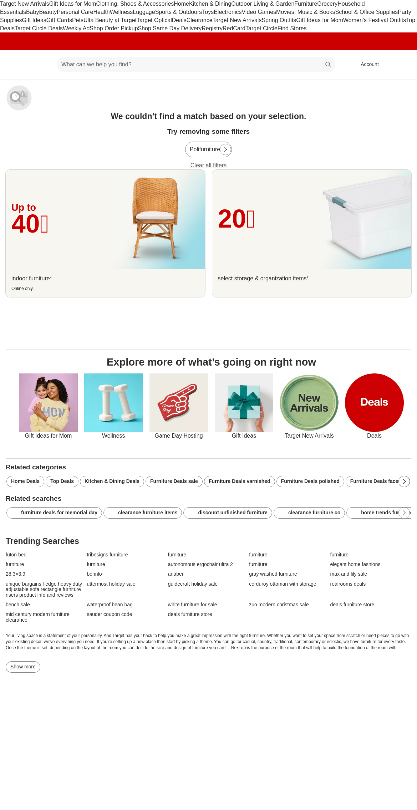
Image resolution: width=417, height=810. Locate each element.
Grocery (327, 4)
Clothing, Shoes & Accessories (135, 4)
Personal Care (75, 12)
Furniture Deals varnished (239, 481)
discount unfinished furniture (227, 512)
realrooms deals (348, 584)
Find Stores (292, 28)
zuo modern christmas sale (279, 604)
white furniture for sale (192, 604)
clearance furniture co (309, 512)
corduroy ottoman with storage (282, 584)
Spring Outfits (278, 20)
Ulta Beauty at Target (110, 20)
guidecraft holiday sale (193, 584)
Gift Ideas (34, 20)
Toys (208, 12)
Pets (77, 20)
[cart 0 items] (402, 64)
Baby (32, 12)
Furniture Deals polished (310, 481)
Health (101, 12)
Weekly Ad (76, 28)
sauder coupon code (109, 614)
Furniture (305, 4)
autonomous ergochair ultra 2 (200, 564)
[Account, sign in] (366, 64)
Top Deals (62, 481)
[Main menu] (41, 64)
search (328, 65)
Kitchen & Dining (210, 4)
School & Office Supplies (366, 12)
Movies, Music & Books (305, 12)
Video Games (258, 12)
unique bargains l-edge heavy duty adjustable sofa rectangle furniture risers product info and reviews (44, 589)
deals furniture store (352, 604)
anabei (175, 574)
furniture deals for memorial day (54, 512)
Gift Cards (59, 20)
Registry (212, 28)
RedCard (234, 28)
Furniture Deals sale (174, 481)
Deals (179, 20)
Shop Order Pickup (114, 28)
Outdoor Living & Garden (262, 4)
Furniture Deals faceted (378, 481)
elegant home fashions (355, 564)
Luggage (144, 12)
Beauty (48, 12)
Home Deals (25, 481)
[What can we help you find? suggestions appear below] (196, 64)
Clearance (200, 20)
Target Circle (261, 28)
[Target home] (15, 64)
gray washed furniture (273, 574)
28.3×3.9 (15, 574)
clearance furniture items (143, 512)
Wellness (121, 12)
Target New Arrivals (24, 4)
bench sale (18, 604)
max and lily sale (348, 574)
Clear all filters (208, 165)
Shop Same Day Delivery (170, 28)
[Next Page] (225, 149)
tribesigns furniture (107, 554)
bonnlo (94, 574)
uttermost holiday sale (111, 584)
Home (181, 4)
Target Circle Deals (39, 28)
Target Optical (154, 20)
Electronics (227, 12)
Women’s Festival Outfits (374, 20)
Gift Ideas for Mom (72, 4)
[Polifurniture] (208, 149)
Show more (23, 666)
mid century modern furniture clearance (38, 617)
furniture (177, 554)
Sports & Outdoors (178, 12)
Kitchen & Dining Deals (112, 481)
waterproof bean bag (109, 604)
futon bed (16, 554)
